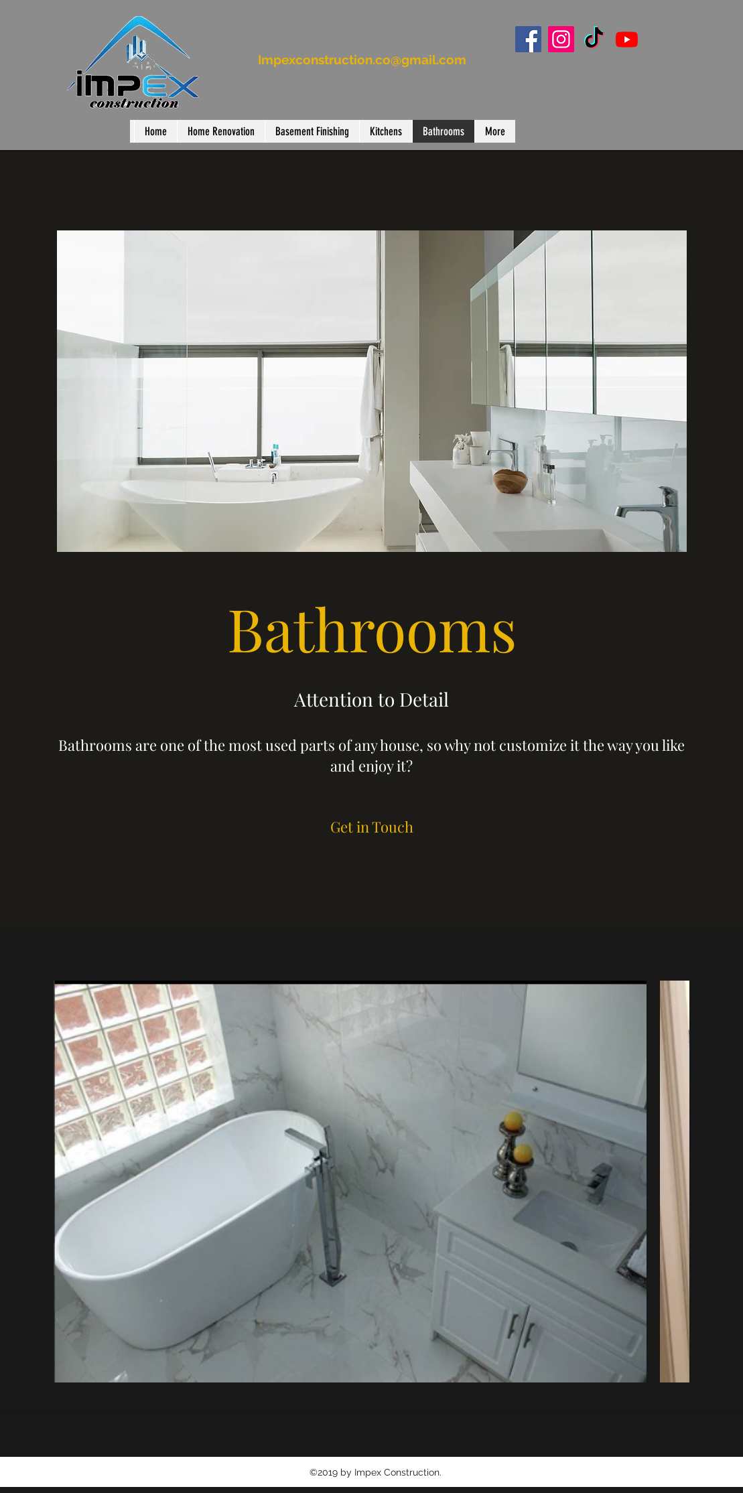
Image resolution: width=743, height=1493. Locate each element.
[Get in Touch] (372, 826)
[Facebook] (528, 39)
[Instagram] (561, 39)
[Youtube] (627, 39)
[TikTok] (594, 39)
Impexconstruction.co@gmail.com (362, 59)
